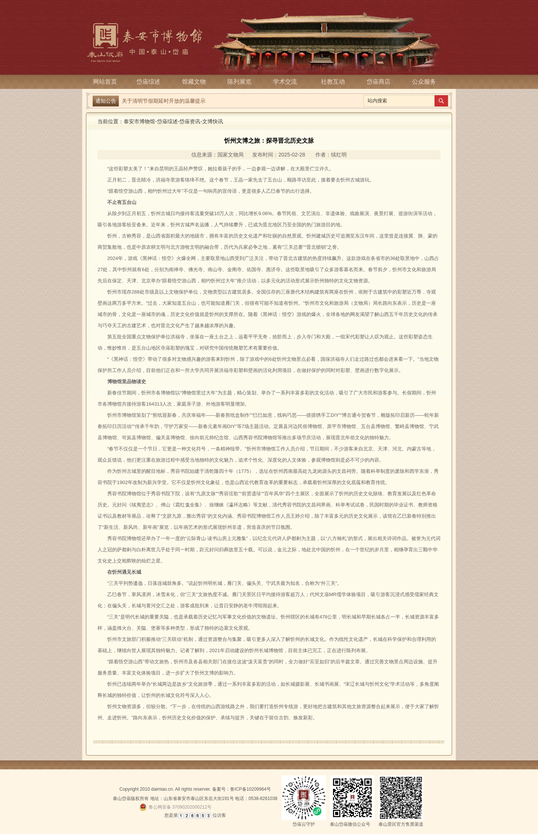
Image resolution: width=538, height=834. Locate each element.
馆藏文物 (196, 81)
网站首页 (105, 81)
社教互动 (333, 81)
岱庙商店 (378, 81)
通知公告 (105, 101)
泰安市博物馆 (139, 121)
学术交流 (287, 81)
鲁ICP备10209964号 (250, 789)
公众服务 (424, 81)
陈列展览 (242, 81)
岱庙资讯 (189, 121)
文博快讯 (212, 121)
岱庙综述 (150, 81)
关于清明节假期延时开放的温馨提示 (163, 101)
